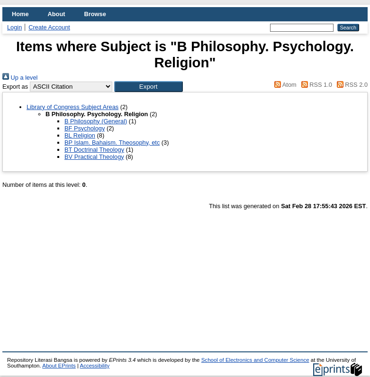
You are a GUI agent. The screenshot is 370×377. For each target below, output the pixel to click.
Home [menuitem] (20, 14)
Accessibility (94, 365)
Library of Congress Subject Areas (72, 106)
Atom (284, 84)
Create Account (49, 27)
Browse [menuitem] (95, 14)
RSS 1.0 (315, 84)
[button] (148, 86)
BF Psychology (84, 128)
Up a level (19, 77)
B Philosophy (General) (95, 121)
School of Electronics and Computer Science (255, 360)
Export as (15, 86)
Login (14, 27)
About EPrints (58, 365)
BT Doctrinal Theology (94, 149)
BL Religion (79, 135)
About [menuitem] (56, 14)
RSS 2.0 (351, 84)
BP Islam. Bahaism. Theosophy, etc (112, 142)
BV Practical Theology (94, 156)
